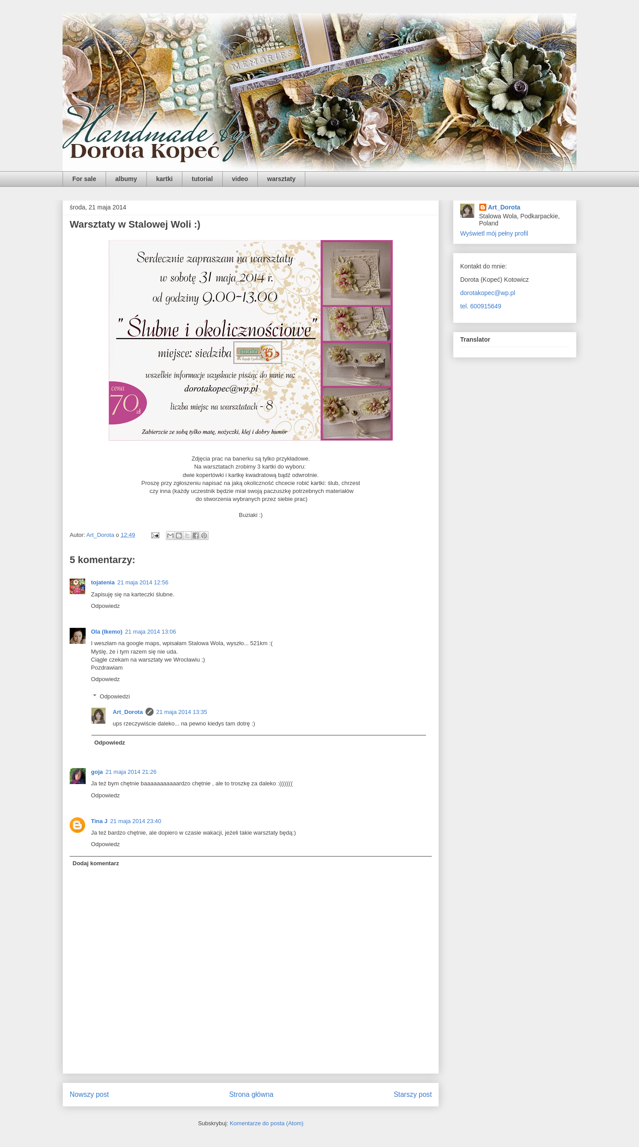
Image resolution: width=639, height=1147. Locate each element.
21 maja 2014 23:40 (135, 821)
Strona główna (251, 1094)
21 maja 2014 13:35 (181, 712)
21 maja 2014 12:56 (142, 582)
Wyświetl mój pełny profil (494, 233)
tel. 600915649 (480, 306)
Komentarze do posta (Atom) (267, 1123)
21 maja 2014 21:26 (131, 772)
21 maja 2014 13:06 (150, 631)
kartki (164, 178)
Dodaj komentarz (96, 863)
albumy (126, 178)
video (240, 178)
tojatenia (102, 582)
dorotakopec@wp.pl (487, 292)
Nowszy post (89, 1094)
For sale (84, 178)
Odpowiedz (105, 606)
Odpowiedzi (115, 696)
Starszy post (413, 1094)
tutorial (202, 178)
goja (97, 772)
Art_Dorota (128, 712)
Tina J (99, 821)
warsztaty (281, 178)
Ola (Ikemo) (106, 631)
